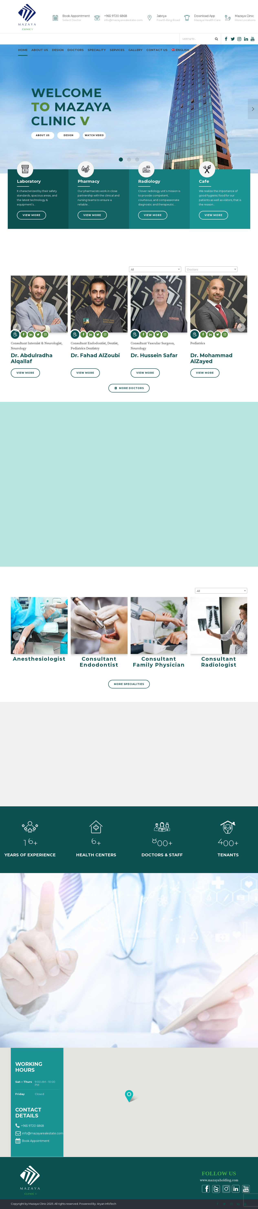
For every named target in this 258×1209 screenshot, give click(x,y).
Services (117, 50)
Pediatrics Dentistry (85, 359)
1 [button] (121, 171)
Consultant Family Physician (159, 675)
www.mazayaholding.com (219, 1180)
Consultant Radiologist (219, 672)
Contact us (157, 50)
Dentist (112, 353)
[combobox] (155, 279)
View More (25, 383)
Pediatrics (197, 353)
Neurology (18, 359)
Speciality (97, 50)
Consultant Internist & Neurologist (36, 353)
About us (39, 50)
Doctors (75, 50)
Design (58, 50)
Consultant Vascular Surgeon (152, 353)
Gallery (135, 50)
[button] (17, 338)
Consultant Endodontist (88, 353)
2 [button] (129, 171)
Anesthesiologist (39, 672)
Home (23, 50)
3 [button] (137, 171)
